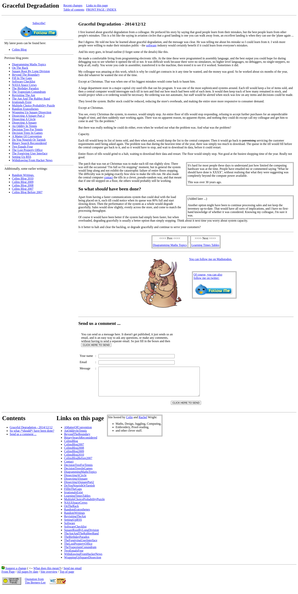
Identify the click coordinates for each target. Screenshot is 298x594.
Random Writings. (23, 175)
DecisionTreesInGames (78, 474)
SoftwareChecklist (75, 532)
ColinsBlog (71, 446)
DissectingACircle (75, 481)
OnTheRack (71, 511)
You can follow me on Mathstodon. (210, 259)
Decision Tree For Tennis (27, 129)
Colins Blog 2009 (22, 182)
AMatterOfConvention (78, 433)
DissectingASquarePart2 (79, 487)
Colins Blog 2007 (22, 188)
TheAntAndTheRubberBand (81, 539)
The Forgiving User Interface (30, 153)
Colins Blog (19, 49)
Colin (129, 423)
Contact (69, 467)
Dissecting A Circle (24, 119)
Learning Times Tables (205, 245)
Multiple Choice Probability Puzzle (33, 105)
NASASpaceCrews (75, 508)
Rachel (143, 423)
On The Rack (20, 67)
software (151, 45)
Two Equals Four (22, 146)
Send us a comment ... (23, 439)
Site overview (48, 577)
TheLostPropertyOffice (78, 549)
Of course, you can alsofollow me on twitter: (208, 276)
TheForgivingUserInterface (80, 546)
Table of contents (73, 9)
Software (69, 528)
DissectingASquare (76, 484)
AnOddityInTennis (75, 436)
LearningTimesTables (77, 501)
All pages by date (27, 577)
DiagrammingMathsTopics (80, 477)
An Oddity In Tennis (24, 126)
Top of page (67, 577)
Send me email (72, 574)
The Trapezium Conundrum (29, 91)
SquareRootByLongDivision (81, 535)
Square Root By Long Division (31, 71)
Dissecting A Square (24, 122)
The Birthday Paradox (25, 88)
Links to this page (97, 5)
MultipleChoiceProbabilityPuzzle (84, 505)
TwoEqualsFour (73, 556)
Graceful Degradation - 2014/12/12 (31, 433)
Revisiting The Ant (23, 95)
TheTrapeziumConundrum (80, 552)
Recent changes (72, 5)
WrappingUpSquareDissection (82, 563)
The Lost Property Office (27, 150)
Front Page (8, 577)
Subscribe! (38, 23)
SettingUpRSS (73, 525)
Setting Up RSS (21, 156)
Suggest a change (15, 574)
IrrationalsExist (73, 498)
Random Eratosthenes (25, 109)
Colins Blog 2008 (22, 185)
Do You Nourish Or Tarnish (29, 139)
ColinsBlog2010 (74, 460)
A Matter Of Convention (27, 136)
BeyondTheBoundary (77, 439)
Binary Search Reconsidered (29, 143)
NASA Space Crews (24, 85)
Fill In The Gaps (22, 78)
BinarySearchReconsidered (80, 443)
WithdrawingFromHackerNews (83, 559)
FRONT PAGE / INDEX (101, 9)
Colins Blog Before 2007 (27, 192)
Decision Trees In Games (27, 132)
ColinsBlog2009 (74, 457)
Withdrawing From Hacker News (32, 160)
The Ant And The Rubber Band (31, 98)
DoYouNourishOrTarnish (79, 491)
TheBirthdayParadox (76, 542)
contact (108, 177)
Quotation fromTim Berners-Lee (35, 586)
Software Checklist (23, 81)
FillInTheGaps (73, 494)
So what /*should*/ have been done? (32, 436)
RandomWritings (74, 518)
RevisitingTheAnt (75, 522)
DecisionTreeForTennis (78, 470)
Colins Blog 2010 (22, 178)
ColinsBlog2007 (74, 450)
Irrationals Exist (22, 102)
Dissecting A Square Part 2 (28, 115)
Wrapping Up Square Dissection (31, 112)
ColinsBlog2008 (74, 453)
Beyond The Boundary (26, 74)
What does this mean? (46, 574)
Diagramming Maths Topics (29, 64)
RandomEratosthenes (77, 515)
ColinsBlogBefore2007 (78, 463)
